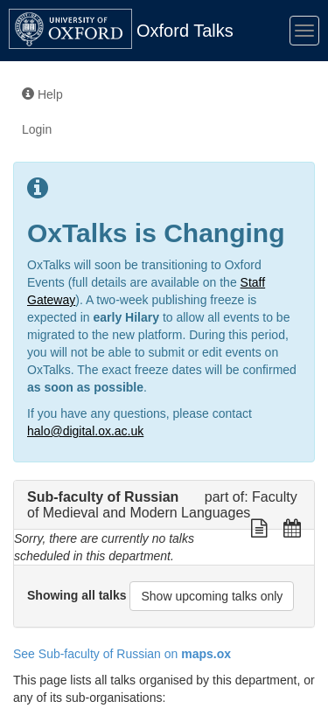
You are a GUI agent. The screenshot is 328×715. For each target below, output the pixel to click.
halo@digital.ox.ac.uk (85, 431)
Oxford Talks (185, 30)
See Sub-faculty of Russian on (122, 654)
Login (37, 129)
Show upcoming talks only (212, 596)
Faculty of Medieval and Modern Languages (162, 504)
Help (42, 94)
